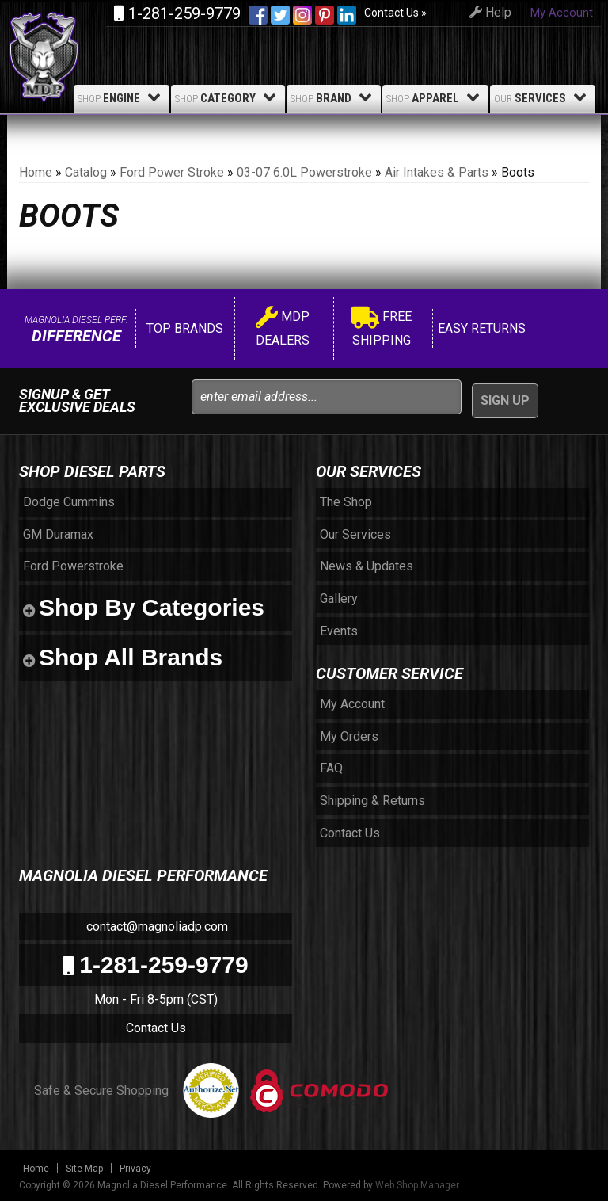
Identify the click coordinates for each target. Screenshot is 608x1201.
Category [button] (228, 97)
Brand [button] (334, 97)
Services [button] (542, 97)
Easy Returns (480, 328)
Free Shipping (382, 328)
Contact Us (156, 1027)
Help (488, 12)
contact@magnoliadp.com (155, 926)
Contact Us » (395, 12)
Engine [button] (121, 97)
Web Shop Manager (416, 1185)
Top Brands (183, 328)
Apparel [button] (435, 97)
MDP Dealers (283, 328)
